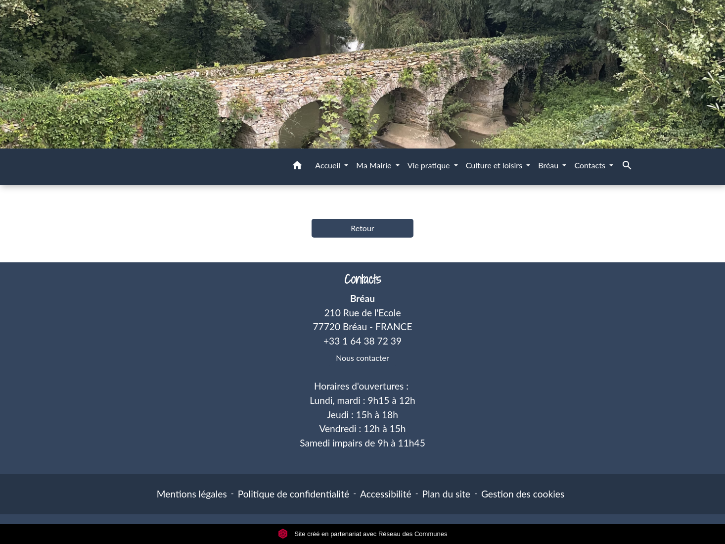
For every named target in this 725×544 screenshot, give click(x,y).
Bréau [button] (549, 165)
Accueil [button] (328, 165)
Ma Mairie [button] (374, 165)
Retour (362, 228)
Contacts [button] (590, 165)
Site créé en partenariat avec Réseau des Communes (363, 534)
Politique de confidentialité (293, 493)
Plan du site (446, 493)
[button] (297, 166)
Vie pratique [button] (430, 165)
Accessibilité (385, 493)
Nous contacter (362, 357)
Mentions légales (192, 493)
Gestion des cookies (522, 493)
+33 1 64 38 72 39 (362, 340)
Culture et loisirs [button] (495, 165)
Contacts (362, 279)
